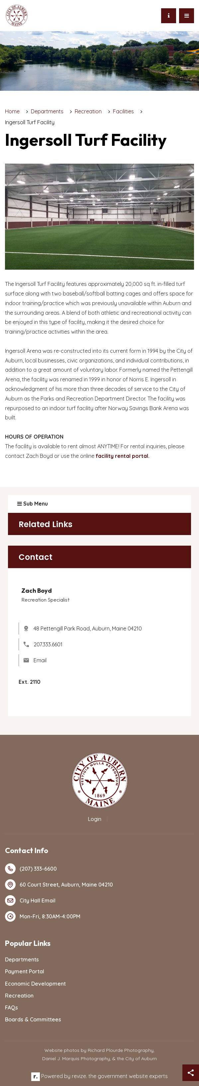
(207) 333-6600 (31, 868)
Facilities (123, 111)
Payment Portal (24, 971)
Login (94, 819)
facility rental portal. (122, 456)
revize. (79, 1076)
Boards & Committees (33, 1019)
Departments (47, 111)
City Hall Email (30, 900)
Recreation (88, 111)
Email (35, 660)
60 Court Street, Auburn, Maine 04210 (59, 884)
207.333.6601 (43, 644)
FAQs (11, 1007)
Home (12, 111)
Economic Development (35, 983)
